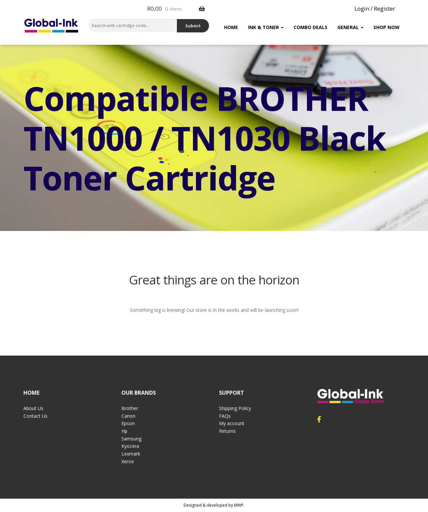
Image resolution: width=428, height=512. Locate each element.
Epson (128, 423)
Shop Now (386, 27)
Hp (124, 431)
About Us (33, 408)
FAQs (225, 416)
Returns (227, 431)
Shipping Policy (235, 408)
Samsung (131, 438)
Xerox (127, 461)
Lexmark (130, 454)
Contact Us (35, 416)
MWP (238, 505)
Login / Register (374, 8)
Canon (128, 416)
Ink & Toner (266, 27)
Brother (129, 408)
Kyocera (130, 446)
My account (231, 423)
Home (231, 27)
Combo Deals (310, 27)
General (350, 27)
